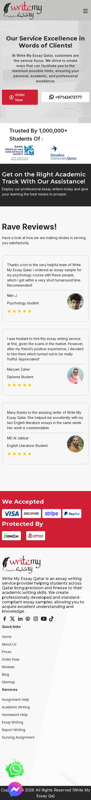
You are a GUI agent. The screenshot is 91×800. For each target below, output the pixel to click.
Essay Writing (12, 722)
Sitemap (8, 682)
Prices (6, 651)
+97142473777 (65, 97)
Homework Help (15, 714)
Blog (5, 674)
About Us (9, 644)
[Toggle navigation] (85, 10)
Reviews (8, 667)
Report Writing (13, 729)
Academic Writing (16, 707)
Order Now (17, 97)
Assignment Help (15, 699)
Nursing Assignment (18, 737)
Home (7, 636)
